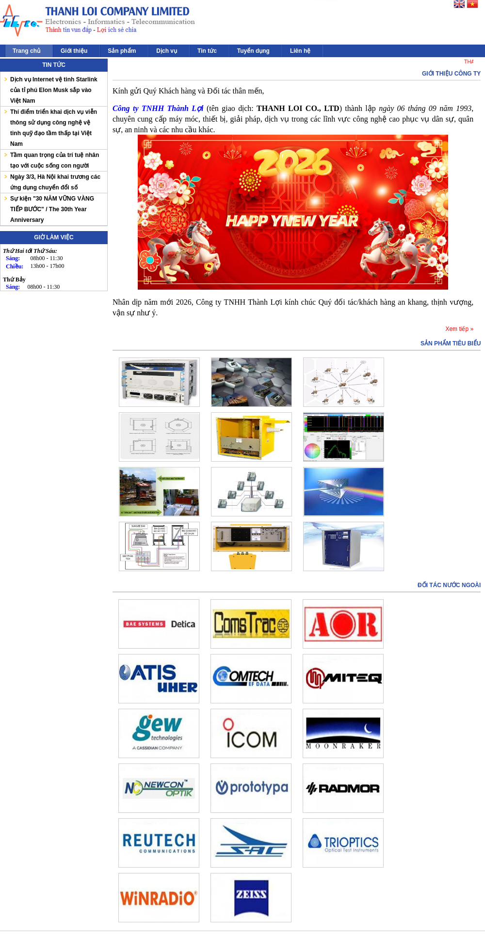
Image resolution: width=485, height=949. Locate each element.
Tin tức (207, 50)
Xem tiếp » (459, 329)
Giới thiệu (74, 50)
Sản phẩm (122, 50)
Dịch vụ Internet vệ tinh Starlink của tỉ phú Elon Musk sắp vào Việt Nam (53, 90)
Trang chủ (26, 50)
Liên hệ (300, 50)
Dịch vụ (166, 50)
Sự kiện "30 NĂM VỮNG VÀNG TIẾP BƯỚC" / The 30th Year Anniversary (52, 209)
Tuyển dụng (253, 50)
